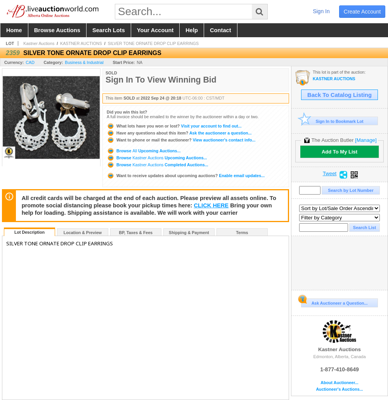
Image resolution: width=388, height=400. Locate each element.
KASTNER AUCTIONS (81, 43)
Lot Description (29, 232)
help (191, 30)
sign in (321, 11)
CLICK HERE (211, 205)
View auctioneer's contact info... (181, 140)
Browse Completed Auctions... (157, 164)
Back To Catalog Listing (339, 95)
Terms (242, 232)
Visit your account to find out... (174, 126)
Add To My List (339, 152)
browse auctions (57, 30)
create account (362, 12)
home (14, 30)
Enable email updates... (186, 175)
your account (155, 30)
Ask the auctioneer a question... (179, 133)
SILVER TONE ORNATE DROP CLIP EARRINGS (153, 43)
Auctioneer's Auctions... (339, 389)
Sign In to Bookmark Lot (332, 121)
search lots (108, 30)
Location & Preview (83, 232)
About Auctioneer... (339, 383)
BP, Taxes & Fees (136, 232)
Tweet (330, 173)
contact (220, 30)
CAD (30, 62)
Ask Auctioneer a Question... (334, 301)
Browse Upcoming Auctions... (143, 150)
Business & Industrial (84, 62)
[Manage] (365, 140)
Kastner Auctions (38, 43)
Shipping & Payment (189, 232)
